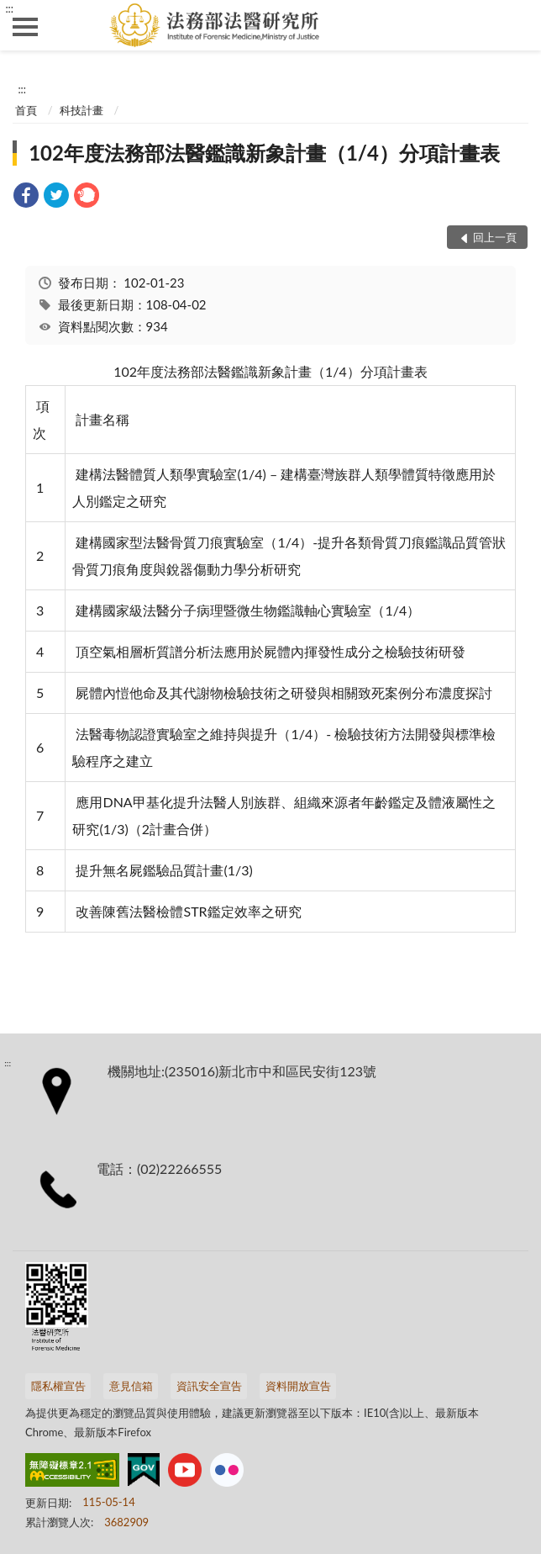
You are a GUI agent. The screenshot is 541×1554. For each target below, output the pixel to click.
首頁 (26, 110)
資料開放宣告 (298, 1386)
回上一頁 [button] (495, 237)
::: (9, 8)
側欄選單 (25, 27)
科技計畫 (81, 110)
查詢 (516, 25)
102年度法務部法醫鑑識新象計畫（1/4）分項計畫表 (264, 152)
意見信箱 (131, 1386)
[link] (26, 197)
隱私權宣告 (58, 1386)
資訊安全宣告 (209, 1386)
